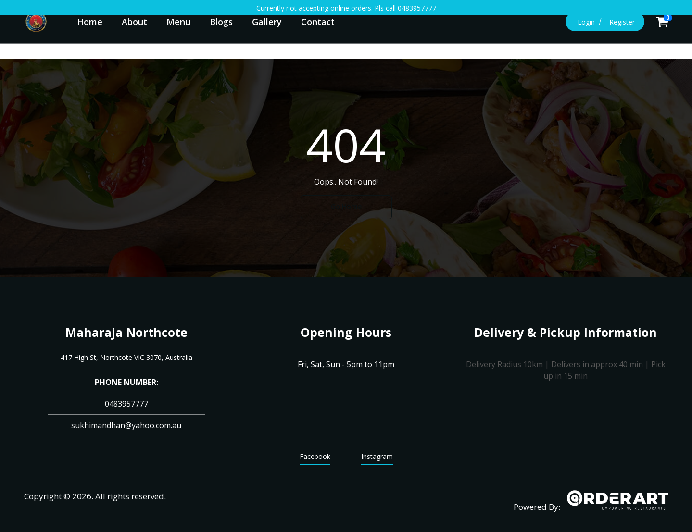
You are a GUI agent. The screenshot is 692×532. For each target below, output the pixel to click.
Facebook (315, 459)
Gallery (267, 21)
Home (89, 21)
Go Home (346, 206)
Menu (178, 21)
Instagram (377, 459)
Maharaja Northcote (126, 332)
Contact (318, 21)
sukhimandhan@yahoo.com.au (126, 425)
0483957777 (126, 403)
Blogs (221, 21)
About (134, 21)
